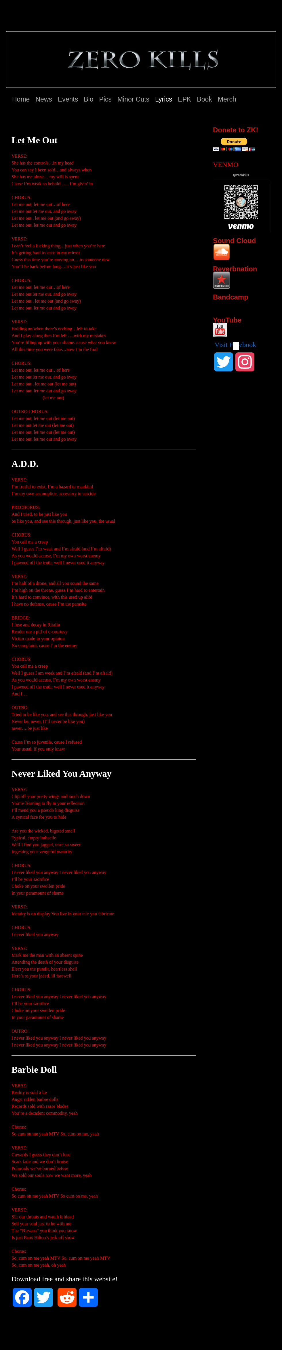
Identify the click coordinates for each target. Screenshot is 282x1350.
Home (21, 99)
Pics (105, 99)
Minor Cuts (133, 99)
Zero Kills (25, 19)
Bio (88, 99)
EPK (184, 99)
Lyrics (163, 99)
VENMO (225, 164)
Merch (227, 99)
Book (204, 99)
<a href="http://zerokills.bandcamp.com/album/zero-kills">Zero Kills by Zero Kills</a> (237, 306)
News (43, 99)
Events (68, 99)
